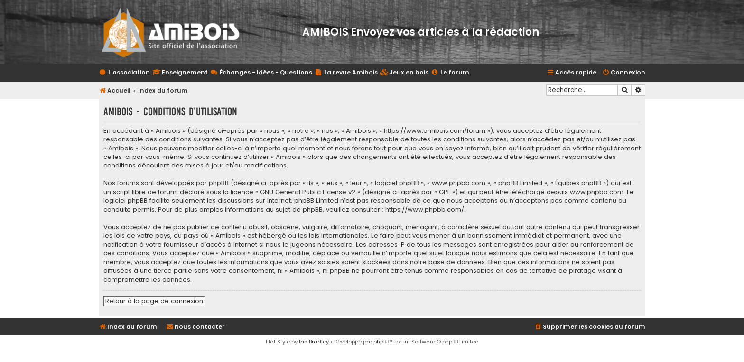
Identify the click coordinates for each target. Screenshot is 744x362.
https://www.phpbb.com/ (424, 209)
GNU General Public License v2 (307, 192)
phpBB (381, 341)
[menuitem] (404, 72)
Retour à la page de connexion (154, 301)
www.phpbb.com (596, 192)
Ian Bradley (314, 341)
